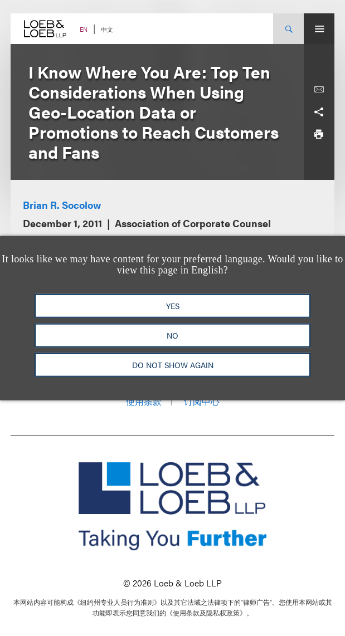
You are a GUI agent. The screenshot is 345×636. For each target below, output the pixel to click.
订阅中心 (202, 401)
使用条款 (144, 401)
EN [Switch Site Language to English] (84, 29)
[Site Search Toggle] (288, 28)
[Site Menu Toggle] (319, 28)
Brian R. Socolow (62, 205)
